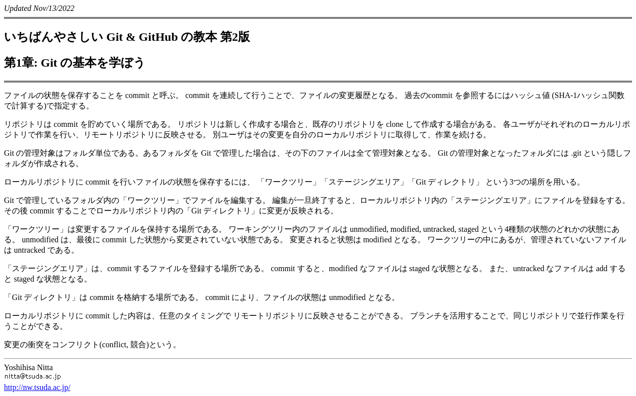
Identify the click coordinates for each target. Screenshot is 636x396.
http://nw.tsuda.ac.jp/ (37, 387)
